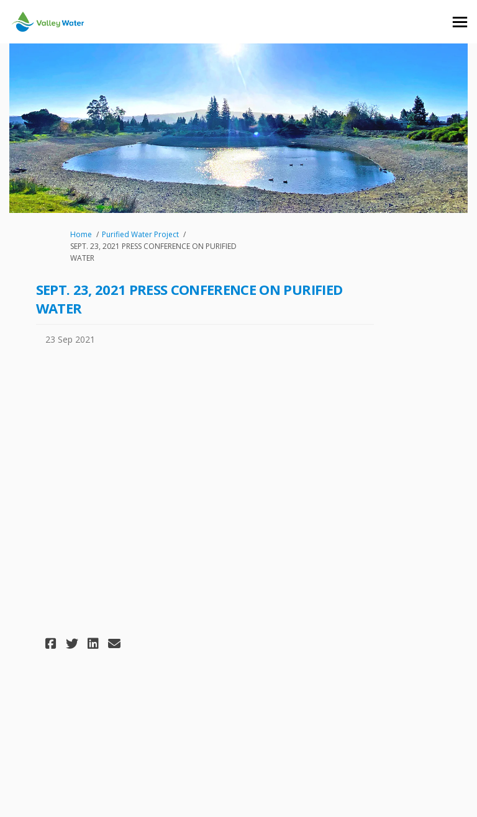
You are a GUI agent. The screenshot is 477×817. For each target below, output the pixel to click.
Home (81, 234)
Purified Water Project (140, 234)
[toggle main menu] (460, 22)
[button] (52, 643)
